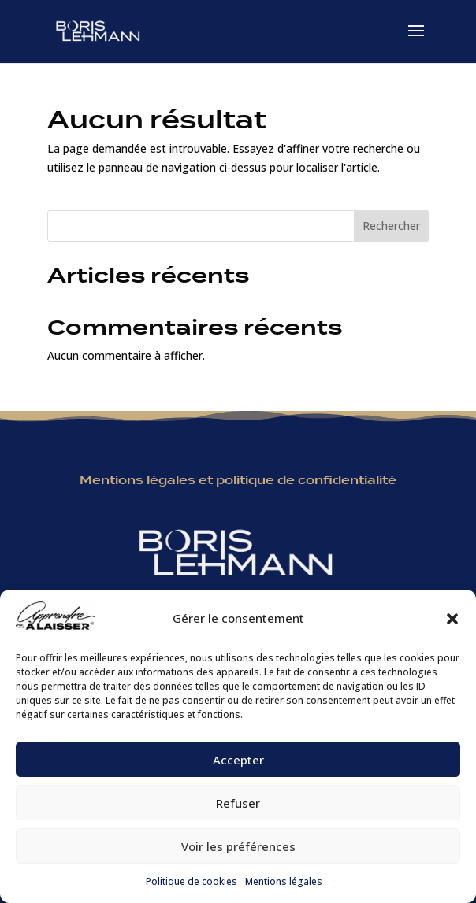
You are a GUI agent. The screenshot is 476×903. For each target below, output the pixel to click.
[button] (452, 619)
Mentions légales (283, 881)
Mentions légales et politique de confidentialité (238, 480)
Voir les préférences (238, 846)
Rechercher (391, 225)
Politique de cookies (191, 881)
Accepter (238, 760)
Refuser (238, 803)
